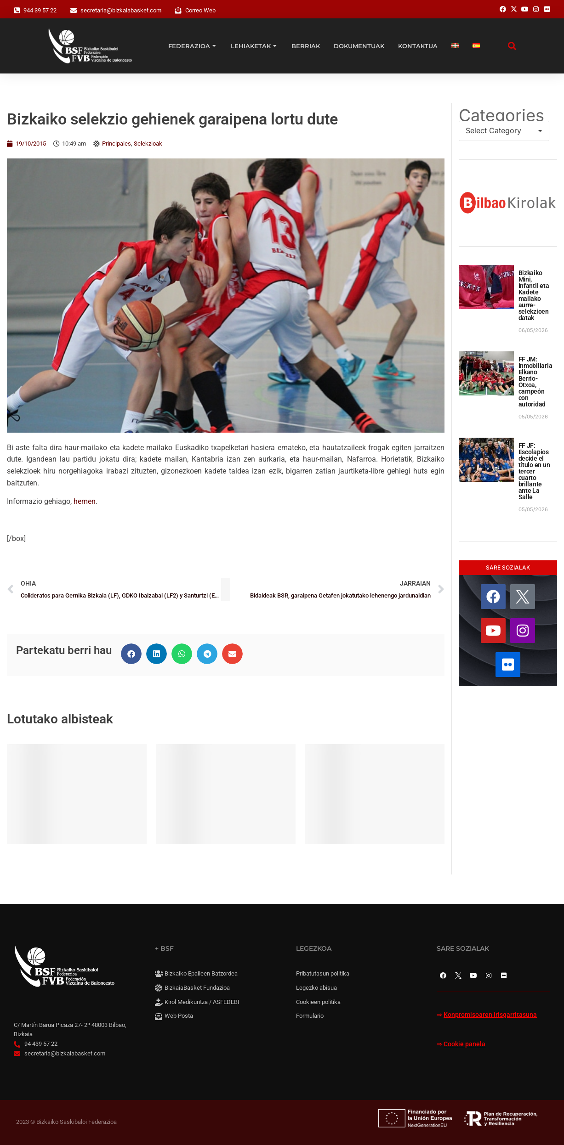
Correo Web (200, 10)
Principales (116, 143)
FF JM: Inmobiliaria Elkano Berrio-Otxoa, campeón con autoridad (535, 381)
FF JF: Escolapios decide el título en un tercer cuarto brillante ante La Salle (534, 471)
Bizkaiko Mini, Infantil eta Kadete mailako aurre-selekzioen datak (533, 295)
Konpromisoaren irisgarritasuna (490, 1015)
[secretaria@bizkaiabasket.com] (73, 10)
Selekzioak (148, 143)
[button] (131, 653)
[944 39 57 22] (17, 10)
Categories (501, 115)
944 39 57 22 (40, 10)
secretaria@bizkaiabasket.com (120, 10)
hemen (85, 501)
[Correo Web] (178, 10)
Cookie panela (464, 1044)
